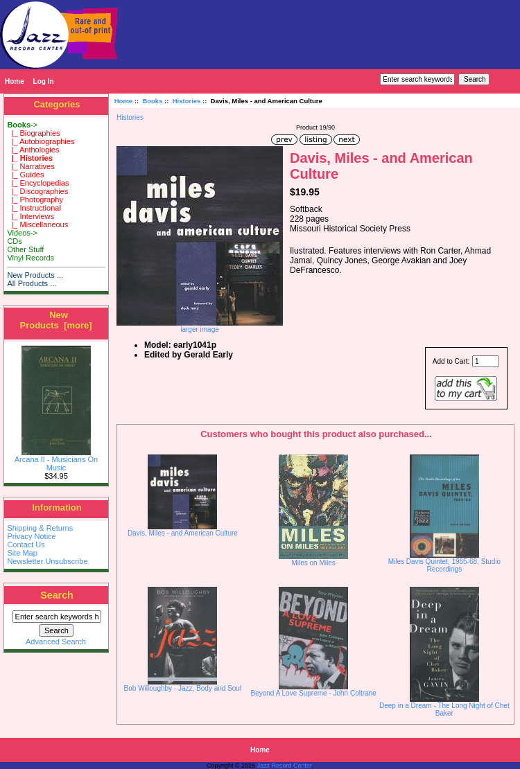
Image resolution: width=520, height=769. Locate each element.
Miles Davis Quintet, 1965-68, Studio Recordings (444, 565)
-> (22, 125)
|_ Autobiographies (40, 141)
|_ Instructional (33, 208)
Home (14, 81)
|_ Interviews (30, 216)
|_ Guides (25, 174)
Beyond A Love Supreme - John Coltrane (313, 693)
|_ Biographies (33, 133)
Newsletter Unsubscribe (47, 561)
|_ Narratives (30, 166)
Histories (187, 101)
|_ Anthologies (33, 149)
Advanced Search (56, 641)
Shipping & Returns (40, 528)
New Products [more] (55, 320)
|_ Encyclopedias (38, 183)
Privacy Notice (31, 536)
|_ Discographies (37, 191)
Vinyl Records (30, 258)
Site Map (22, 553)
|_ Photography (35, 199)
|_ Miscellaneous (37, 224)
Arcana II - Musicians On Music (56, 460)
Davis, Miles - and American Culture (183, 533)
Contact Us (25, 544)
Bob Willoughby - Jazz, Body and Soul (183, 688)
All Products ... (31, 283)
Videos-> (22, 233)
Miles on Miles (313, 563)
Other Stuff (25, 249)
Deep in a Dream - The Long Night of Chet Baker (444, 709)
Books (152, 101)
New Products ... (35, 275)
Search (56, 595)
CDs (14, 241)
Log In (43, 81)
